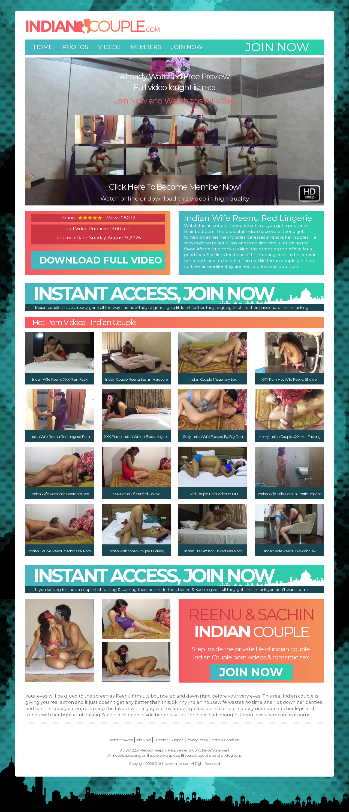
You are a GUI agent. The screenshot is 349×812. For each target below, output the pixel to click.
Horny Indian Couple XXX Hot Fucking (289, 436)
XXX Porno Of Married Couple (136, 494)
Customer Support (168, 740)
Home (43, 47)
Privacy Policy (196, 740)
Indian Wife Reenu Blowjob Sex (289, 551)
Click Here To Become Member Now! (174, 187)
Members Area (120, 740)
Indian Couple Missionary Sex (212, 379)
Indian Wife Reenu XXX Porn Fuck (59, 379)
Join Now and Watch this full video (174, 101)
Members (146, 47)
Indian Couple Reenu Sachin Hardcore (136, 379)
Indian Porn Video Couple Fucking (136, 551)
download (100, 260)
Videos (109, 47)
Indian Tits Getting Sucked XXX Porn (213, 551)
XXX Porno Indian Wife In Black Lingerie (136, 436)
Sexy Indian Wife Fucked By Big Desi (213, 436)
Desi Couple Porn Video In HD (213, 494)
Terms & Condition (224, 740)
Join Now (187, 47)
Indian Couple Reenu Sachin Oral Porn (60, 551)
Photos (75, 47)
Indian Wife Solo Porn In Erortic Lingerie (289, 494)
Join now (277, 47)
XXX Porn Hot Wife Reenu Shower (289, 379)
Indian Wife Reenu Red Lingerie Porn (59, 436)
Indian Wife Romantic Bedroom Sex (60, 494)
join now (251, 672)
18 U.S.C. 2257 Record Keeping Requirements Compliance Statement (173, 750)
